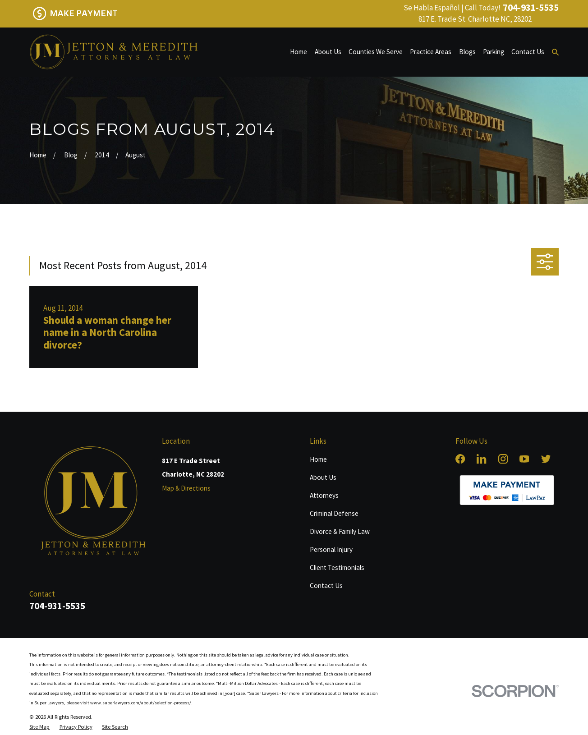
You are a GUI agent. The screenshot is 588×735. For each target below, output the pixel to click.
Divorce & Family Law (340, 531)
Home (318, 459)
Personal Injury (331, 549)
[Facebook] (460, 459)
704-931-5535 (531, 8)
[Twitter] (546, 459)
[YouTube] (524, 459)
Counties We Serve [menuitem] (376, 51)
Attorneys (324, 495)
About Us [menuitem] (328, 51)
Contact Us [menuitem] (527, 51)
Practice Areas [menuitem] (430, 51)
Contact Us (326, 585)
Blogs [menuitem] (467, 51)
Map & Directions (186, 488)
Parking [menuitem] (493, 51)
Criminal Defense (334, 513)
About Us (323, 477)
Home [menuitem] (298, 51)
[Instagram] (503, 459)
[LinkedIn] (481, 459)
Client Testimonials (337, 567)
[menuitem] (39, 726)
